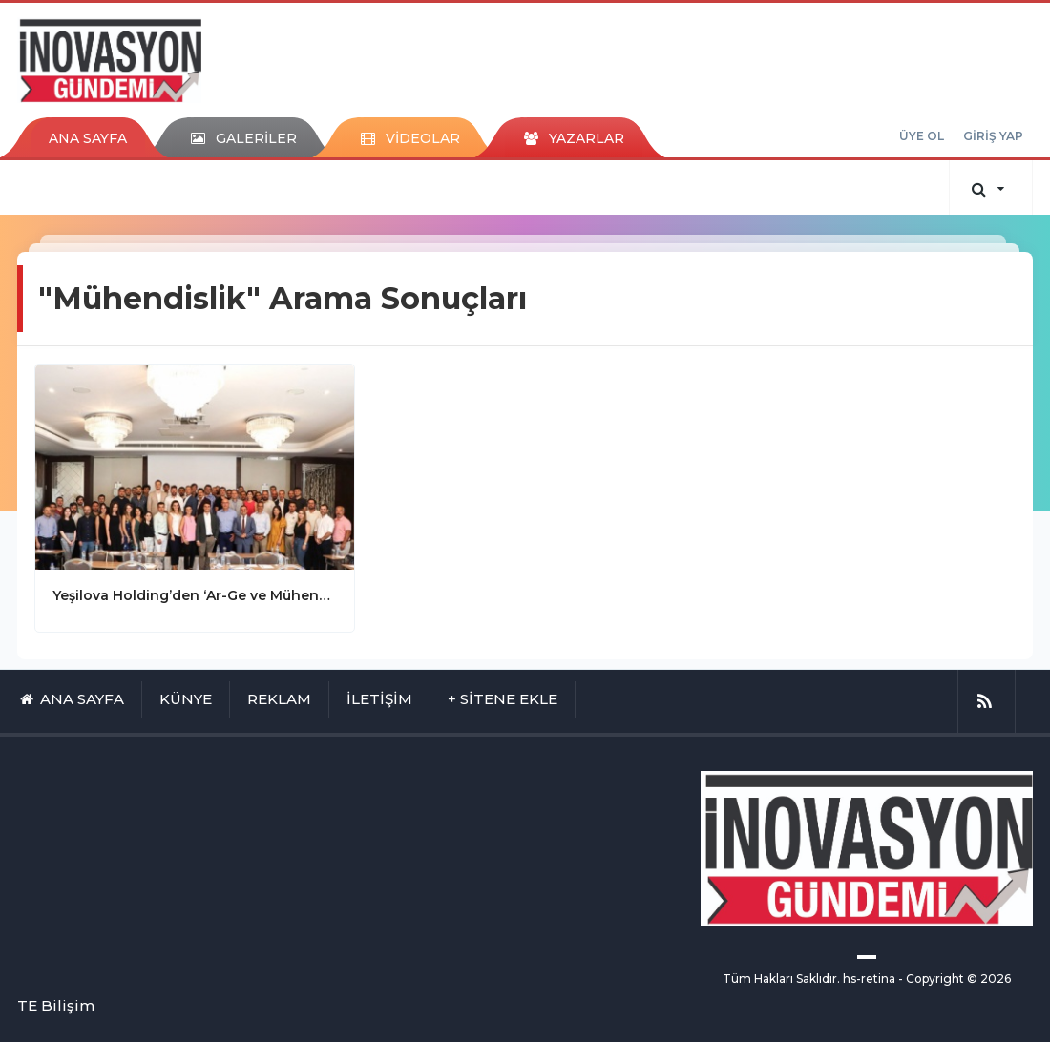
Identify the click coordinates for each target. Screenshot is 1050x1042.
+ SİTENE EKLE (502, 699)
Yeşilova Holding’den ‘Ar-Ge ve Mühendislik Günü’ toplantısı (194, 595)
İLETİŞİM (379, 699)
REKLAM (279, 699)
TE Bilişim (55, 1005)
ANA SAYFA (88, 138)
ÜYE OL (921, 136)
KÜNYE (185, 699)
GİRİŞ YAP (993, 136)
